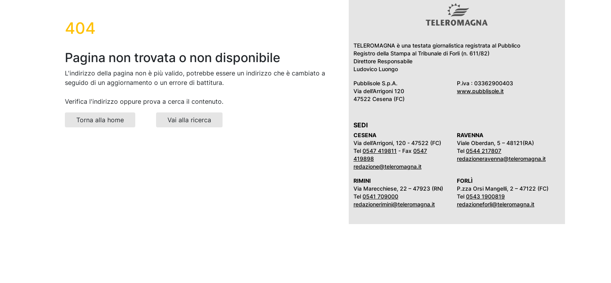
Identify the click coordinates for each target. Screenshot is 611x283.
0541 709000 (380, 196)
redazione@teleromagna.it (387, 166)
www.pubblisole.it (480, 91)
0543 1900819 (485, 196)
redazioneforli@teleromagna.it (495, 204)
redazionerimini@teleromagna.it (394, 204)
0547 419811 (380, 150)
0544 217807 (483, 150)
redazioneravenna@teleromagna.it (501, 158)
